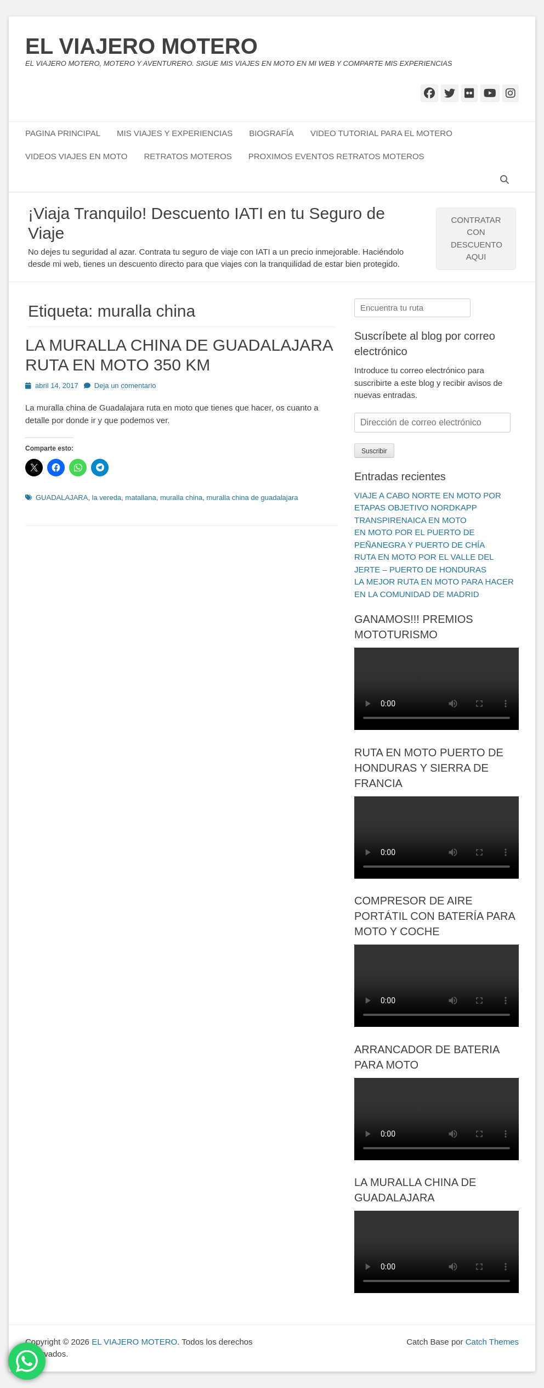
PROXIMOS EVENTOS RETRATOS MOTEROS (336, 156)
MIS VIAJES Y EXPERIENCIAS (175, 133)
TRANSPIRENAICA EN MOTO (410, 520)
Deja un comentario (125, 385)
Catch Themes (492, 1341)
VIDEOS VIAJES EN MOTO (76, 156)
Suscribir (374, 451)
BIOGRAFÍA (271, 133)
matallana (140, 497)
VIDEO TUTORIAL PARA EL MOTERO (381, 133)
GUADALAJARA (62, 497)
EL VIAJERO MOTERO (141, 46)
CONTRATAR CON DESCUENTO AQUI (476, 238)
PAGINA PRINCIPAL (62, 133)
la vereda (106, 497)
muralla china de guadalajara (252, 497)
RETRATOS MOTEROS (187, 156)
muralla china (181, 497)
